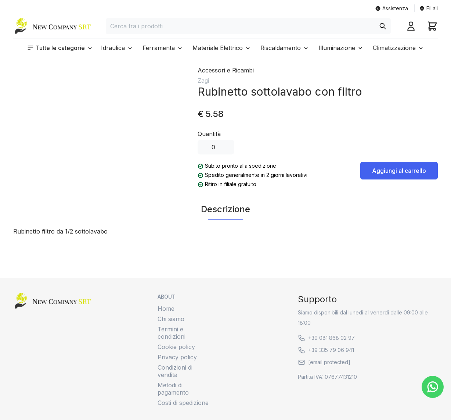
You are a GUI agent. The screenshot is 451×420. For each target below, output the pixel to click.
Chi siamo (171, 319)
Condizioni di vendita (175, 371)
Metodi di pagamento (173, 388)
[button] (60, 47)
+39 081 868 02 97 (326, 338)
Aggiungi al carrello (399, 170)
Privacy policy (177, 357)
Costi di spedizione (183, 402)
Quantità (209, 134)
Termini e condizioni (171, 332)
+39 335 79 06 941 (326, 350)
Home (166, 308)
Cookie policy (176, 346)
